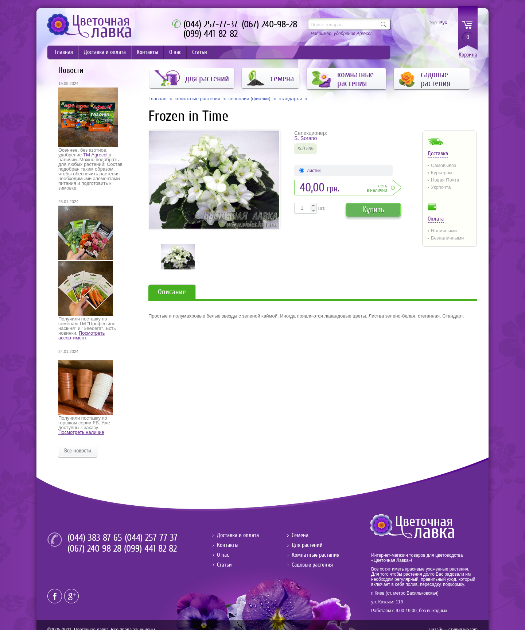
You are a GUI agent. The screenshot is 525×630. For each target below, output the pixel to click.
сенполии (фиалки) (250, 98)
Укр (433, 22)
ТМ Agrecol (95, 155)
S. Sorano (305, 138)
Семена (300, 535)
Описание (172, 292)
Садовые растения (312, 564)
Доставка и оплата (105, 52)
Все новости (77, 450)
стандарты (290, 98)
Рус (443, 22)
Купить (373, 209)
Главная (64, 52)
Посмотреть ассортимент (81, 335)
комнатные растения (197, 98)
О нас (175, 52)
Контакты (147, 52)
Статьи (199, 52)
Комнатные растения (315, 555)
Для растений (307, 545)
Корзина (468, 55)
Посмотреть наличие (81, 432)
